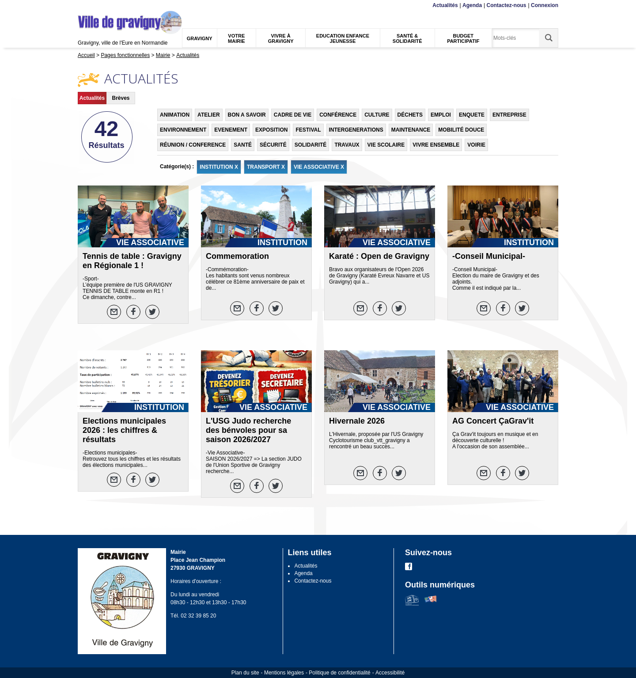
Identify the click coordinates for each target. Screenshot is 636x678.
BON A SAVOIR (247, 115)
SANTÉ (243, 145)
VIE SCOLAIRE (386, 145)
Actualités (445, 5)
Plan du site (245, 673)
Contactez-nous (506, 5)
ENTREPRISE (509, 115)
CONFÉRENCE (337, 115)
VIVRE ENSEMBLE (436, 145)
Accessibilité (390, 673)
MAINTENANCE (411, 130)
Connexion (544, 5)
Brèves (120, 98)
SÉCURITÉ (273, 145)
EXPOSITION (271, 130)
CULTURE (376, 115)
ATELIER (208, 115)
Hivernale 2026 (357, 421)
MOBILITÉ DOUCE (461, 130)
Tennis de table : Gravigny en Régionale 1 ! (132, 261)
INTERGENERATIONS (356, 130)
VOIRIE (476, 145)
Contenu (98, 5)
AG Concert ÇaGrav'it (493, 421)
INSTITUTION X (219, 167)
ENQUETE (472, 115)
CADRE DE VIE (292, 115)
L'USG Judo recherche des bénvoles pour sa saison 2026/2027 (248, 430)
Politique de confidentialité (339, 673)
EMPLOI (441, 115)
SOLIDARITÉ (311, 145)
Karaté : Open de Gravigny (379, 256)
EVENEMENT (230, 130)
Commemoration (237, 256)
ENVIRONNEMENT (183, 130)
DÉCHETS (410, 115)
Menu (83, 5)
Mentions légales (284, 673)
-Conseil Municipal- (488, 256)
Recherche (119, 5)
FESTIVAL (308, 130)
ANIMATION (174, 115)
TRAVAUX (346, 145)
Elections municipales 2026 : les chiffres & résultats (124, 430)
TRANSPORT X (266, 167)
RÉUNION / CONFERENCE (193, 145)
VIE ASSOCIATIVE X (319, 167)
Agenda (472, 5)
